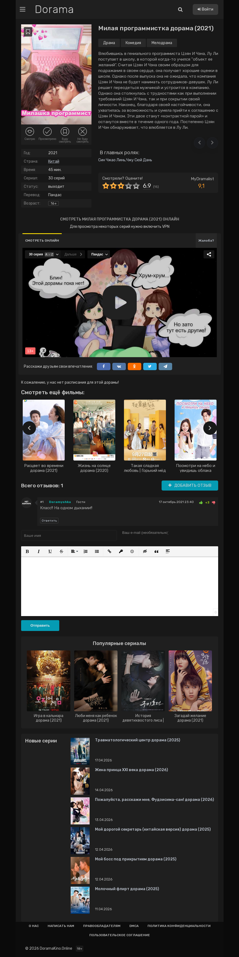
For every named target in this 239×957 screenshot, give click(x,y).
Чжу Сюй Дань (139, 160)
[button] (199, 143)
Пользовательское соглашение (119, 935)
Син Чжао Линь (111, 160)
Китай (53, 161)
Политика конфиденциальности (179, 926)
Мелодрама (162, 43)
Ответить (49, 520)
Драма (109, 43)
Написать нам (61, 926)
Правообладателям (101, 926)
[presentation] (29, 428)
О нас (34, 926)
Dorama (54, 9)
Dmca (134, 926)
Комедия (133, 43)
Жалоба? (206, 240)
